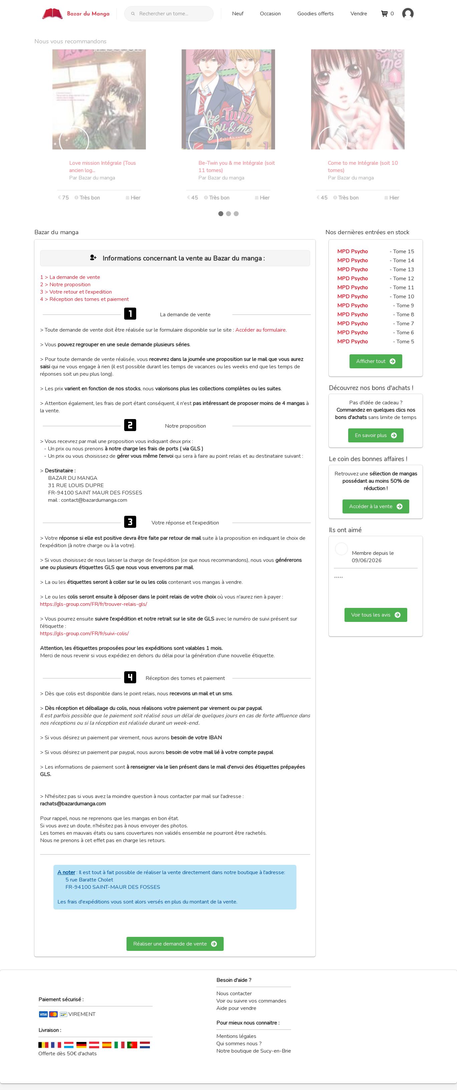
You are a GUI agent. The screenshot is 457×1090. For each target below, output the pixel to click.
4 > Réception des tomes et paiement (84, 299)
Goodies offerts (315, 13)
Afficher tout (376, 361)
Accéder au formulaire (260, 330)
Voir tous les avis (376, 615)
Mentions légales (236, 1036)
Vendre (359, 13)
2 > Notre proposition (65, 284)
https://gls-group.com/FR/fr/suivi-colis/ (84, 633)
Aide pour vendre (236, 1008)
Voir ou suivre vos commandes (251, 1001)
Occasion (270, 13)
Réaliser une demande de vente (175, 944)
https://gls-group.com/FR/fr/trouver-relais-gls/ (93, 604)
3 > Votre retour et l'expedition (76, 292)
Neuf (237, 13)
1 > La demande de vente (70, 277)
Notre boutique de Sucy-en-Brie (253, 1051)
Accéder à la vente (376, 506)
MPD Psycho (352, 251)
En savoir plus (376, 435)
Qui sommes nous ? (239, 1043)
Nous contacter (234, 993)
